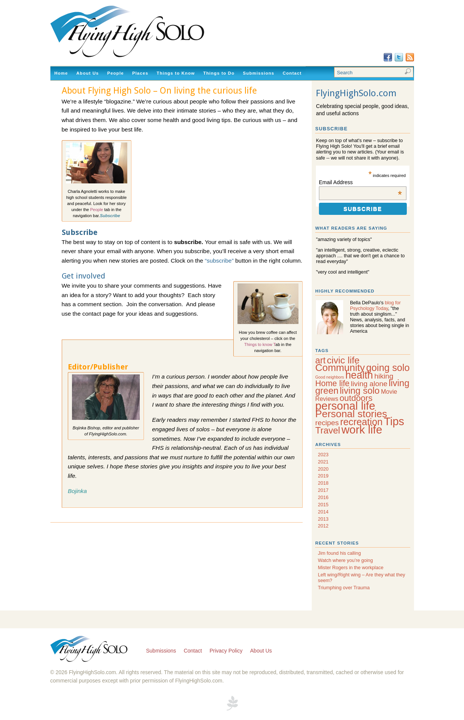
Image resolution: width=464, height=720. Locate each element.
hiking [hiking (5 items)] (383, 376)
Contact (292, 73)
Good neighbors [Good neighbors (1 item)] (329, 377)
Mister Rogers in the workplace (350, 567)
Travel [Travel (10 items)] (327, 430)
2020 (323, 469)
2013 (323, 519)
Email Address (360, 182)
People (115, 73)
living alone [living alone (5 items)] (369, 384)
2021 (323, 462)
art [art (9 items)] (320, 360)
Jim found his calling (339, 553)
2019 (323, 476)
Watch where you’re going (345, 560)
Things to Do (218, 73)
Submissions (258, 73)
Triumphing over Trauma (344, 587)
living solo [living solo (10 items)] (360, 390)
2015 (323, 504)
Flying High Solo (89, 649)
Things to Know (176, 73)
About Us (88, 73)
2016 (323, 497)
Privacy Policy (225, 651)
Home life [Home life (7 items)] (332, 383)
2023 (323, 454)
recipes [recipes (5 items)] (327, 423)
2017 (323, 490)
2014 (323, 512)
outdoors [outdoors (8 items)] (355, 398)
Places (140, 73)
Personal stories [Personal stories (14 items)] (351, 413)
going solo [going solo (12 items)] (388, 367)
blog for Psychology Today (375, 305)
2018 (323, 483)
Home (61, 73)
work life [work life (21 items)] (361, 429)
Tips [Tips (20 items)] (394, 421)
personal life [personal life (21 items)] (345, 405)
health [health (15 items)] (359, 375)
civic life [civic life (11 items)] (343, 360)
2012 (323, 526)
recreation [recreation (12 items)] (361, 421)
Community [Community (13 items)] (340, 367)
